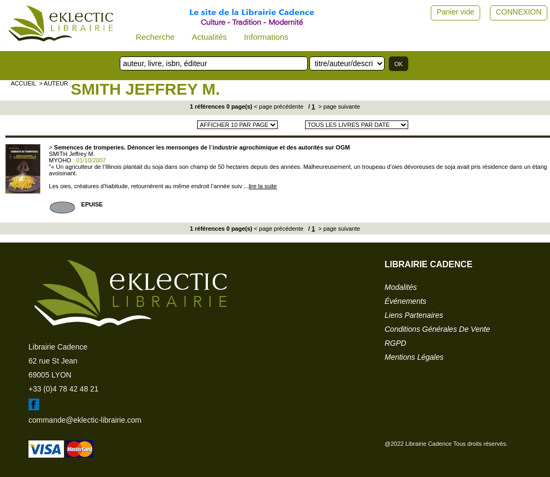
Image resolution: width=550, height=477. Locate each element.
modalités (401, 287)
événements (405, 301)
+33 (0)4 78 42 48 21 (63, 389)
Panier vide (455, 12)
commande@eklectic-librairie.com (84, 420)
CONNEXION (518, 12)
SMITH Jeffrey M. (145, 89)
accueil (24, 83)
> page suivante (338, 106)
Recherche (155, 36)
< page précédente (278, 106)
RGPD (395, 343)
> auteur (53, 83)
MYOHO (60, 160)
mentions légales (414, 357)
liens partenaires (414, 315)
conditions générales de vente (437, 329)
